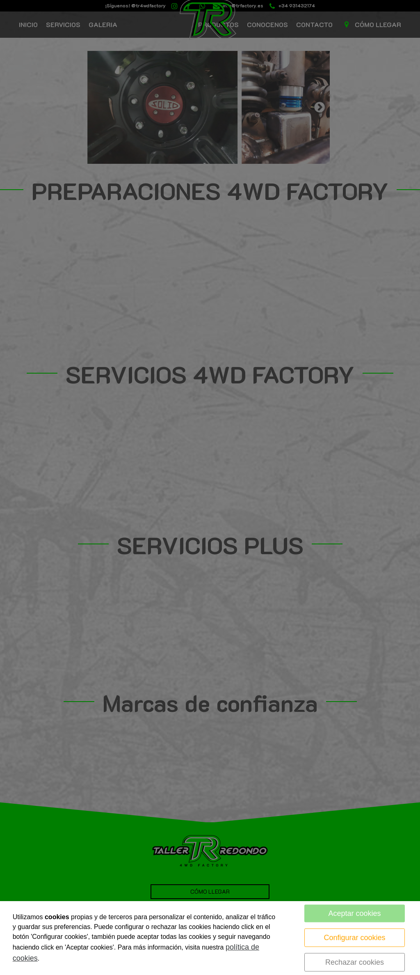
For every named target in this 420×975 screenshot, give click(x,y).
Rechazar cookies (354, 962)
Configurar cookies (355, 938)
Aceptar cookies (355, 913)
